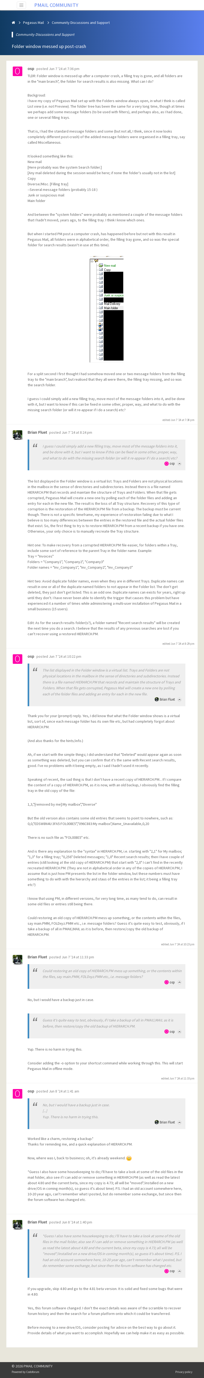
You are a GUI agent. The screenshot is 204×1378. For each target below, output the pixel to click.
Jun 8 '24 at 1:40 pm (77, 1222)
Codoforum (32, 1372)
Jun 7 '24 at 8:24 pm (77, 432)
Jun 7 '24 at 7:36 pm (64, 68)
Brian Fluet (167, 699)
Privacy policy (183, 1372)
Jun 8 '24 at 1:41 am (64, 1091)
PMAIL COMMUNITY (56, 5)
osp (172, 463)
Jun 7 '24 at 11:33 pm (78, 957)
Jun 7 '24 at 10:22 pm (65, 656)
